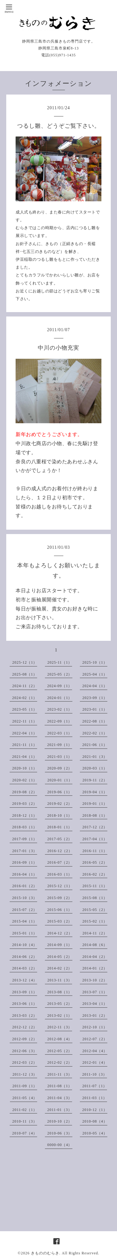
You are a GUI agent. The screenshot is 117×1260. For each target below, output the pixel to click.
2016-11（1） (94, 851)
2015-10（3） (24, 898)
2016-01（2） (24, 886)
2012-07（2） (94, 1039)
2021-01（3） (94, 756)
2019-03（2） (24, 803)
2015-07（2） (24, 910)
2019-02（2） (59, 803)
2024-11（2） (24, 686)
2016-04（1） (24, 874)
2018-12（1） (24, 815)
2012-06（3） (24, 1051)
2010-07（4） (24, 1133)
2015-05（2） (94, 910)
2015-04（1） (24, 921)
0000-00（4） (59, 1145)
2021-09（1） (59, 745)
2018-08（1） (94, 815)
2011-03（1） (94, 1098)
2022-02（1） (94, 733)
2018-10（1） (59, 815)
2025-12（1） (24, 662)
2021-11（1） (24, 745)
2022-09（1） (59, 721)
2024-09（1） (59, 686)
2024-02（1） (24, 698)
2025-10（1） (94, 662)
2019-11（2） (94, 780)
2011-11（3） (59, 1074)
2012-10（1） (94, 1027)
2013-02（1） (59, 1015)
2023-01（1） (94, 709)
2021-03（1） (59, 756)
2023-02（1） (59, 709)
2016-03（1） (59, 874)
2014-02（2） (59, 968)
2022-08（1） (94, 721)
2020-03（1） (94, 768)
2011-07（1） (94, 1086)
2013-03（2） (24, 1015)
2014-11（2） (94, 933)
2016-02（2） (94, 874)
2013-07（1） (94, 992)
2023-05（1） (24, 709)
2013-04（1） (94, 1003)
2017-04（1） (94, 839)
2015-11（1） (94, 886)
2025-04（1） (94, 674)
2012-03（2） (24, 1062)
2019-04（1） (94, 792)
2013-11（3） (59, 980)
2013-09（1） (24, 992)
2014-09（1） (59, 945)
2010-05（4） (94, 1133)
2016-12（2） (59, 851)
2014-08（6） (94, 945)
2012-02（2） (59, 1062)
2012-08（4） (59, 1039)
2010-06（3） (59, 1133)
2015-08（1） (94, 898)
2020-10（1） (24, 768)
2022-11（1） (24, 721)
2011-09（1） (24, 1086)
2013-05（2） (59, 1003)
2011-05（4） (24, 1098)
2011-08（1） (59, 1086)
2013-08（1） (59, 992)
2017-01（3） (24, 851)
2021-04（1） (24, 756)
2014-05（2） (59, 956)
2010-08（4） (94, 1121)
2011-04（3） (59, 1098)
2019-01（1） (94, 803)
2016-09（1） (24, 862)
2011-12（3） (24, 1074)
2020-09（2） (59, 768)
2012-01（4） (94, 1062)
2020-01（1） (59, 780)
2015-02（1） (94, 921)
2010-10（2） (59, 1121)
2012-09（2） (24, 1039)
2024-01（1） (59, 698)
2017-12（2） (94, 827)
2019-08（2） (24, 792)
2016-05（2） (94, 862)
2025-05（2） (59, 674)
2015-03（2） (59, 921)
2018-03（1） (24, 827)
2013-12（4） (24, 980)
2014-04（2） (94, 956)
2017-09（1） (24, 839)
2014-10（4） (24, 945)
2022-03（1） (59, 733)
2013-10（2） (94, 980)
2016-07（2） (59, 862)
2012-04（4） (94, 1051)
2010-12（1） (94, 1110)
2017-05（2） (59, 839)
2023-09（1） (94, 698)
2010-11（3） (24, 1121)
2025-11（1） (59, 662)
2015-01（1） (24, 933)
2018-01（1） (59, 827)
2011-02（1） (24, 1110)
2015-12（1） (59, 886)
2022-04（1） (24, 733)
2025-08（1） (24, 674)
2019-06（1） (59, 792)
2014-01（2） (94, 968)
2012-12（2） (24, 1027)
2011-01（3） (59, 1110)
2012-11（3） (59, 1027)
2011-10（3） (94, 1074)
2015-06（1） (59, 910)
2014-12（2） (59, 933)
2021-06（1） (94, 745)
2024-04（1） (94, 686)
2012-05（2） (59, 1051)
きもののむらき (45, 1253)
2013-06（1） (24, 1003)
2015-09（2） (59, 898)
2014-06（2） (24, 956)
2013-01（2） (94, 1015)
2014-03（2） (24, 968)
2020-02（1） (24, 780)
